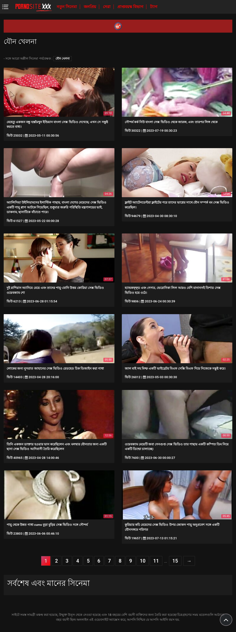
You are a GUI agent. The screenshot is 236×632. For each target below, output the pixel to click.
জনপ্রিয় (90, 6)
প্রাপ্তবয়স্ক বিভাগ (130, 6)
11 (156, 561)
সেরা (107, 6)
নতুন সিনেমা (67, 6)
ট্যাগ (153, 6)
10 (143, 561)
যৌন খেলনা (62, 58)
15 (175, 561)
